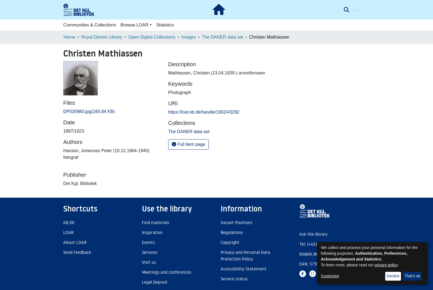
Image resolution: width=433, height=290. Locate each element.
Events (148, 242)
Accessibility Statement (243, 269)
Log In (357, 10)
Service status (234, 278)
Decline (393, 276)
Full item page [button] (188, 144)
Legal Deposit (155, 282)
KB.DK (69, 222)
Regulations (232, 232)
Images (188, 37)
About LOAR (74, 242)
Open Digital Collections (151, 37)
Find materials (155, 222)
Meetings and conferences (166, 272)
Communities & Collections (89, 25)
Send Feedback (77, 252)
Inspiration (152, 232)
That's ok (412, 276)
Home (69, 37)
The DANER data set (222, 37)
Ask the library (313, 234)
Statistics (165, 25)
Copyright (230, 242)
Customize (330, 276)
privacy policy (386, 265)
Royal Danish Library (101, 37)
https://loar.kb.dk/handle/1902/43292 (203, 112)
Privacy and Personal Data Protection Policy (245, 255)
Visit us (149, 262)
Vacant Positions (236, 222)
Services (149, 252)
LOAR (68, 232)
